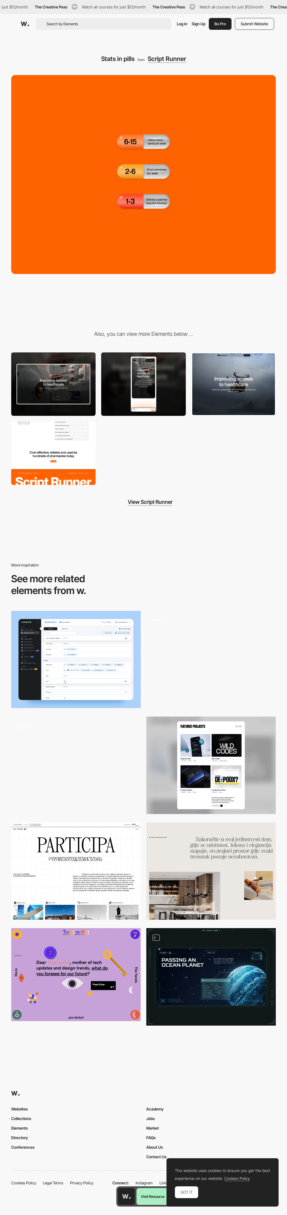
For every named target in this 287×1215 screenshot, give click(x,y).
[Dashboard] (76, 659)
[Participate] (76, 871)
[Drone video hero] (233, 384)
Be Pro (220, 23)
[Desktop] (53, 384)
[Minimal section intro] (211, 871)
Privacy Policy (81, 1182)
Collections (21, 1118)
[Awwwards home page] (126, 1196)
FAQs (151, 1137)
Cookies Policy (23, 1182)
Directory (19, 1137)
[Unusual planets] (211, 977)
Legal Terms (53, 1182)
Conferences (22, 1147)
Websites (19, 1109)
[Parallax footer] (53, 453)
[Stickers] (211, 659)
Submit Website (254, 23)
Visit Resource (153, 1196)
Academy (155, 1109)
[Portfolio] (211, 765)
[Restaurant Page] (76, 765)
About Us (154, 1147)
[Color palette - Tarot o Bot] (76, 974)
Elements (19, 1128)
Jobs (150, 1118)
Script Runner (167, 59)
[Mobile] (143, 384)
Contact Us (156, 1156)
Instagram (144, 1182)
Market (152, 1128)
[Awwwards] (25, 24)
